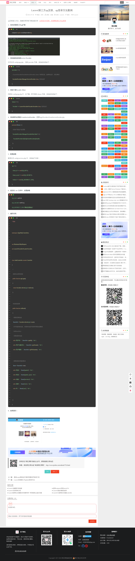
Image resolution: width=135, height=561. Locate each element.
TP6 (117, 128)
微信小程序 (117, 177)
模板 (124, 154)
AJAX (117, 174)
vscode (124, 122)
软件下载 (117, 137)
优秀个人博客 (67, 2)
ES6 (117, 114)
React (117, 145)
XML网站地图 (111, 535)
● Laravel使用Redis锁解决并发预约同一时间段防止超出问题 (24, 493)
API (104, 177)
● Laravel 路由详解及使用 (59, 490)
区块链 (124, 145)
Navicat (104, 105)
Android (111, 142)
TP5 (104, 174)
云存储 (110, 120)
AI (124, 140)
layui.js (117, 165)
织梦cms (124, 177)
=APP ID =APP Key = (20, 201)
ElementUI (124, 100)
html (124, 148)
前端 (25, 2)
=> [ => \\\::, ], (27, 105)
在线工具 (56, 2)
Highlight (124, 105)
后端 (32, 2)
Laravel (62, 15)
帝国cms (111, 134)
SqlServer (104, 108)
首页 (20, 2)
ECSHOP (117, 157)
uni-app (104, 117)
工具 (111, 166)
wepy (111, 114)
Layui (111, 145)
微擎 (104, 114)
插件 (104, 128)
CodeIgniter (117, 134)
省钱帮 (75, 2)
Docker (104, 125)
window (111, 151)
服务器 (104, 157)
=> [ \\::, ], (33, 75)
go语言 (104, 142)
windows (124, 103)
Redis (104, 134)
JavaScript (124, 137)
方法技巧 (104, 137)
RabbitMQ (111, 125)
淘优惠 (115, 334)
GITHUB (124, 151)
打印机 (104, 100)
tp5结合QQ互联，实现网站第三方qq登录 (52, 21)
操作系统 (117, 168)
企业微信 (117, 108)
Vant (117, 100)
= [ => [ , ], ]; (24, 135)
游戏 (124, 114)
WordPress (111, 117)
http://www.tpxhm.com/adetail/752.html (58, 465)
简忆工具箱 (121, 334)
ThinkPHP (111, 174)
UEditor (111, 154)
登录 (127, 2)
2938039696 (85, 539)
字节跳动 (111, 108)
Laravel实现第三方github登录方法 (24, 480)
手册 (39, 2)
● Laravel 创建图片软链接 (14, 488)
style (124, 157)
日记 (45, 2)
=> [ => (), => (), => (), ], (21, 174)
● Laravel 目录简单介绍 (14, 490)
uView (124, 108)
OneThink (124, 128)
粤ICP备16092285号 (79, 558)
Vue (117, 131)
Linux (111, 103)
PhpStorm (124, 160)
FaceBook (124, 117)
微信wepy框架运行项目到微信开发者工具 (27, 477)
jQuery (124, 171)
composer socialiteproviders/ (20, 31)
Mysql (111, 148)
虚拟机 (124, 134)
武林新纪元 (114, 336)
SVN (117, 125)
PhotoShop (124, 168)
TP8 (111, 105)
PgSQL (117, 105)
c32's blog (107, 336)
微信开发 (111, 157)
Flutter (124, 120)
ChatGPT (82, 2)
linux (104, 151)
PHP (72, 15)
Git (124, 142)
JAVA (117, 142)
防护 (111, 137)
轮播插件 (124, 162)
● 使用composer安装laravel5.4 (60, 488)
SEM (104, 120)
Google (110, 100)
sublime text (104, 165)
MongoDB (124, 111)
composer (124, 125)
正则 (117, 160)
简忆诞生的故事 (20, 551)
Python (124, 165)
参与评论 (92, 521)
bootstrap (104, 154)
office (111, 177)
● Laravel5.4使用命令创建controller (62, 493)
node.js (117, 148)
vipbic (102, 336)
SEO (118, 154)
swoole (124, 131)
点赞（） (55, 471)
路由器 (110, 128)
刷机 (117, 120)
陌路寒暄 (109, 334)
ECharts (117, 151)
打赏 (47, 471)
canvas (117, 117)
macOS (117, 103)
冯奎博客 (103, 334)
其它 (50, 2)
